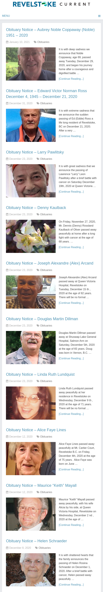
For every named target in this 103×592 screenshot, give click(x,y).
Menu (6, 15)
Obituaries (43, 41)
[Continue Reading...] (71, 78)
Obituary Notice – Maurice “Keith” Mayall (41, 484)
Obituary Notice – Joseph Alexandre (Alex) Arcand (50, 262)
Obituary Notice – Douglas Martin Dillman (42, 318)
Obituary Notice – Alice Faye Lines (36, 429)
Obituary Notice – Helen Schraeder (37, 540)
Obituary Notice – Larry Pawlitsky (35, 151)
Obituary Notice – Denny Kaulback (36, 207)
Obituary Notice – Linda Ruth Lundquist (40, 373)
